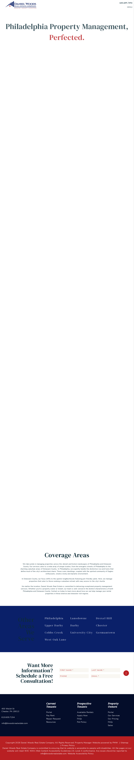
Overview (30, 71)
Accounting (89, 71)
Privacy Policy (68, 745)
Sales (110, 725)
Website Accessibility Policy (81, 753)
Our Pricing (113, 719)
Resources (51, 722)
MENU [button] (129, 7)
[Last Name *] (105, 670)
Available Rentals (85, 712)
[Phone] (74, 676)
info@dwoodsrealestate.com (15, 723)
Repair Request (53, 719)
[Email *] (106, 114)
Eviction (98, 71)
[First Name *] (74, 670)
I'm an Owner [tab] (92, 100)
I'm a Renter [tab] (107, 100)
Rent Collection (65, 71)
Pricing (105, 71)
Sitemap (124, 742)
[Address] (106, 125)
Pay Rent (50, 715)
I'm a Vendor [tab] (92, 104)
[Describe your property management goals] (106, 138)
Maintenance (78, 71)
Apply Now (82, 715)
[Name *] (106, 109)
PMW (115, 742)
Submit (125, 152)
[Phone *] (106, 120)
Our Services (114, 715)
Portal (49, 712)
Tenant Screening (51, 71)
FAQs (79, 719)
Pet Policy (81, 722)
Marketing (39, 71)
